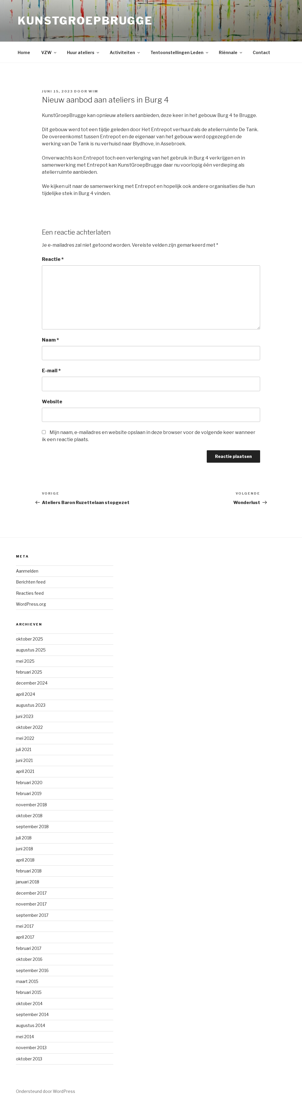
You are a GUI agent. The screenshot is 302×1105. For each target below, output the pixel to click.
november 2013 (31, 1047)
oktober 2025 (29, 638)
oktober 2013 (29, 1058)
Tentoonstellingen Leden (179, 52)
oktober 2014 (29, 1003)
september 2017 (32, 915)
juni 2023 (24, 716)
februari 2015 (29, 992)
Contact (261, 52)
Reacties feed (30, 593)
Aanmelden (27, 570)
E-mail (51, 370)
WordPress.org (31, 604)
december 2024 (31, 682)
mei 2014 (25, 1036)
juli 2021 (23, 749)
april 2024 (25, 694)
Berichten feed (30, 581)
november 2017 (31, 903)
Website (52, 401)
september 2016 (32, 970)
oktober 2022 (29, 727)
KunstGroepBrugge (85, 20)
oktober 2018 (29, 815)
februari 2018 (29, 870)
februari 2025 (29, 672)
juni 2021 (24, 760)
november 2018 (31, 804)
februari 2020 (29, 782)
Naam (50, 340)
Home (24, 52)
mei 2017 (25, 926)
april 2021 (25, 771)
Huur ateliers (83, 52)
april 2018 (25, 859)
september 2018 (32, 826)
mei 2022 (25, 738)
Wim (93, 91)
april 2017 (25, 937)
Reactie (53, 259)
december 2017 (31, 893)
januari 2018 (27, 881)
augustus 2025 (31, 649)
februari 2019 (29, 793)
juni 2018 (24, 848)
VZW (49, 52)
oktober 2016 (29, 959)
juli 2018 (24, 837)
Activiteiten (125, 52)
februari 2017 (28, 948)
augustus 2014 (30, 1025)
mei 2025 (25, 661)
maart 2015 (27, 981)
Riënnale (231, 52)
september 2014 (32, 1014)
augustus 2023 (30, 705)
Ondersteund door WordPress (45, 1091)
